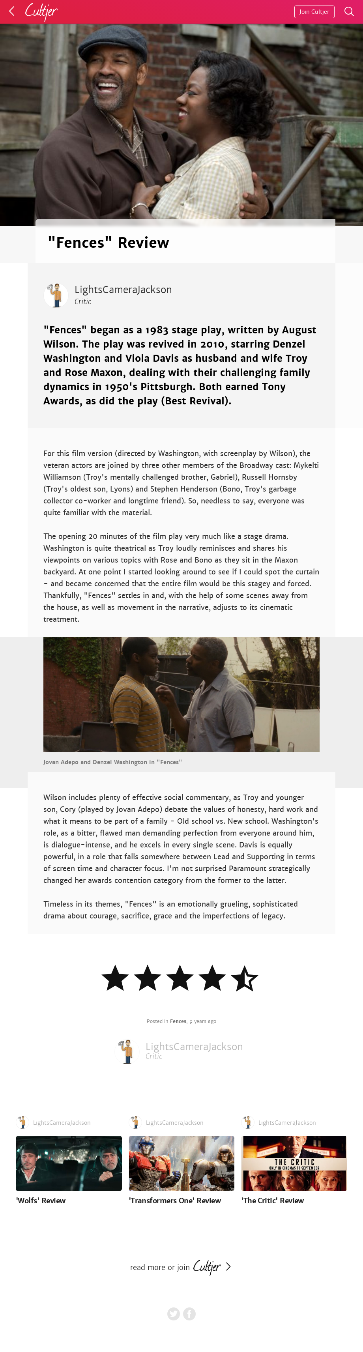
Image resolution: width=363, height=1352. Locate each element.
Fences (178, 1021)
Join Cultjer (314, 11)
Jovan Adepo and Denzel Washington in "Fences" (112, 762)
